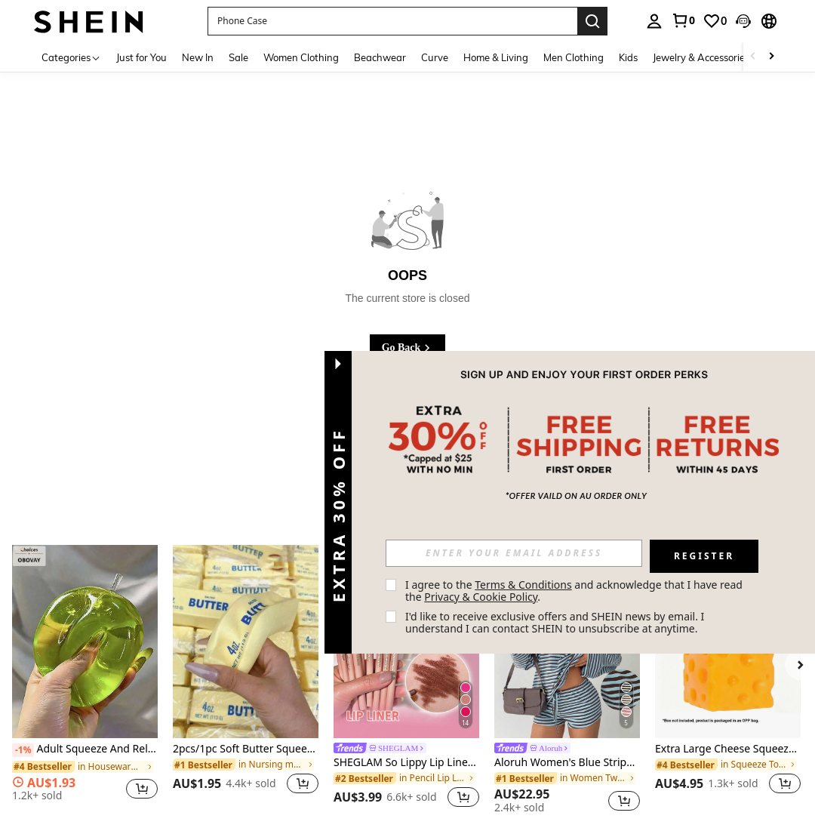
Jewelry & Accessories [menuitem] (701, 57)
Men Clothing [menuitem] (573, 57)
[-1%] (23, 750)
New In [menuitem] (198, 57)
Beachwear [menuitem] (380, 57)
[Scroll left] (753, 57)
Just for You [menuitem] (141, 57)
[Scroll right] (771, 57)
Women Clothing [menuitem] (301, 57)
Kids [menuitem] (628, 57)
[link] (683, 20)
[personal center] (654, 21)
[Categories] (71, 57)
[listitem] (85, 679)
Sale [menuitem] (238, 57)
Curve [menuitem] (434, 57)
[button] (392, 21)
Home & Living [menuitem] (495, 57)
